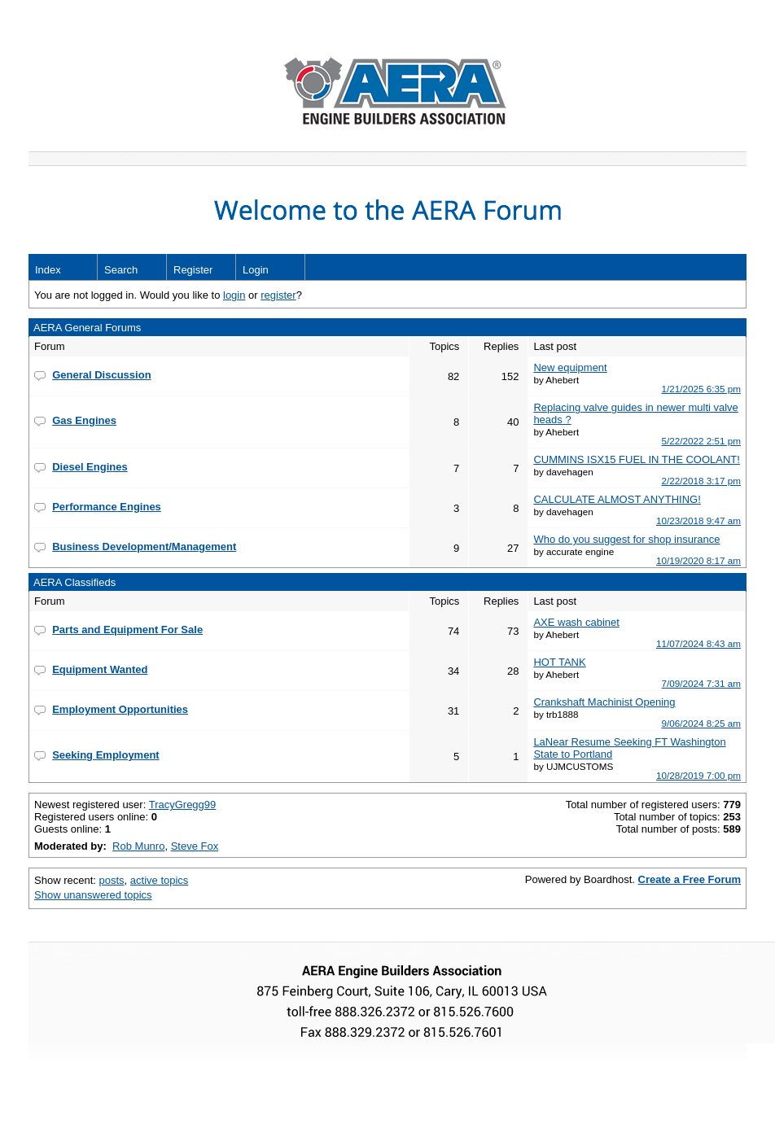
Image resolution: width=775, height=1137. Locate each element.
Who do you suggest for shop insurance (626, 539)
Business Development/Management (144, 546)
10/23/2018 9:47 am (698, 520)
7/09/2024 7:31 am (701, 683)
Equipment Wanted (99, 669)
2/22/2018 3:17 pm (701, 480)
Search (121, 270)
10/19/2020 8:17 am (698, 560)
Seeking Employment (105, 755)
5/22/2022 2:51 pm (701, 440)
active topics (159, 880)
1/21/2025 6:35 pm (701, 388)
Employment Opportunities (120, 709)
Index (48, 270)
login (234, 295)
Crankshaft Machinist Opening (604, 702)
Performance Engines (106, 507)
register (278, 295)
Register (192, 270)
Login (256, 270)
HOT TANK (559, 662)
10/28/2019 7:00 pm (698, 775)
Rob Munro (138, 846)
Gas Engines (84, 420)
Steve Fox (195, 846)
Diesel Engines (89, 467)
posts (112, 880)
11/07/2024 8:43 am (698, 643)
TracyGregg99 (183, 804)
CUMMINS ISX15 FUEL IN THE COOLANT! (636, 459)
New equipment (569, 367)
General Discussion (101, 375)
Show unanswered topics (93, 895)
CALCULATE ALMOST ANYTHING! (616, 499)
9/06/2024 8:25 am (701, 723)
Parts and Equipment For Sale (127, 629)
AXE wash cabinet (576, 622)
